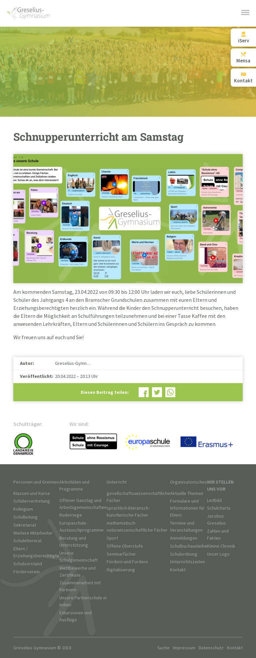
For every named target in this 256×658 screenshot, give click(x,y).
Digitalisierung (121, 570)
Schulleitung (25, 517)
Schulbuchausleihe (188, 546)
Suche (163, 648)
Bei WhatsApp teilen (170, 392)
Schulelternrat (27, 541)
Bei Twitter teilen (157, 392)
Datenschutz (211, 648)
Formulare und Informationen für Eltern (187, 508)
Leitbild (214, 500)
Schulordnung (183, 554)
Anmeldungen (183, 538)
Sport (112, 538)
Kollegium (23, 509)
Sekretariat (24, 525)
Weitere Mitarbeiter (33, 533)
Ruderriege (70, 515)
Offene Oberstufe (125, 546)
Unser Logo (218, 554)
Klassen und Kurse (31, 493)
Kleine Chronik (221, 546)
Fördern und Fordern (127, 562)
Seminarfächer (121, 554)
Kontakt (178, 570)
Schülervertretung (31, 501)
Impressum (184, 648)
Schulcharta (218, 508)
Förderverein (26, 572)
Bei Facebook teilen (144, 392)
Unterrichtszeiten (187, 562)
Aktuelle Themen (186, 493)
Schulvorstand (27, 564)
